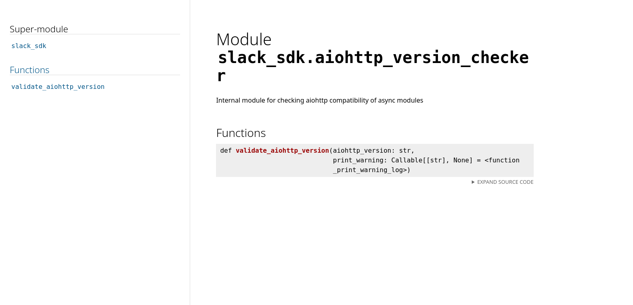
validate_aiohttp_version (58, 86)
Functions (29, 69)
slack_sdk (28, 46)
